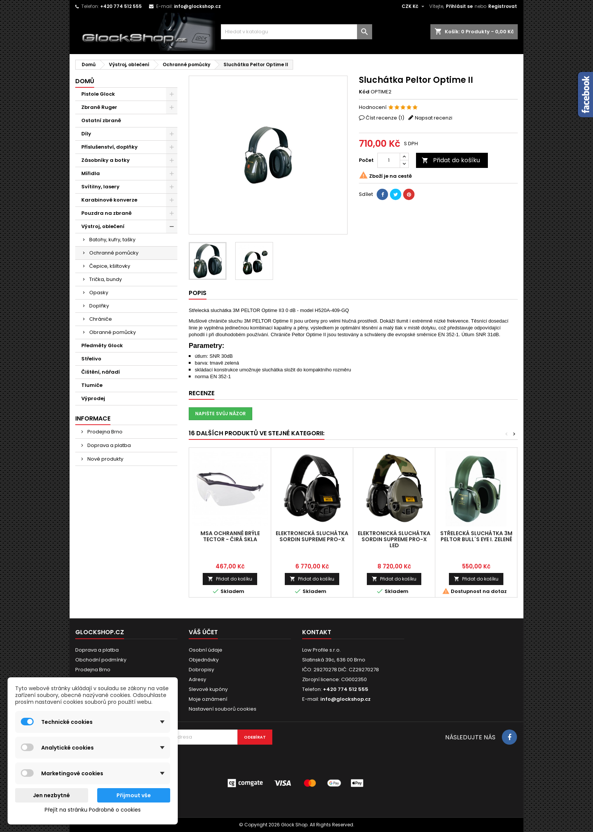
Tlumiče (91, 385)
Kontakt (316, 632)
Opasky (98, 292)
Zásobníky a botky (105, 160)
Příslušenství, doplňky (109, 147)
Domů (84, 81)
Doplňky (99, 305)
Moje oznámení (208, 699)
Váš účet (203, 632)
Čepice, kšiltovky (109, 266)
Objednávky (204, 659)
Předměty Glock (102, 345)
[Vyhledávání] (296, 31)
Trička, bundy (105, 279)
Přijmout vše (133, 795)
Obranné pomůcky (112, 332)
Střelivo (91, 358)
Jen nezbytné (51, 795)
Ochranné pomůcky (113, 252)
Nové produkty (104, 459)
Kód (364, 91)
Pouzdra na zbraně (106, 213)
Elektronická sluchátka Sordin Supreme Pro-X (312, 536)
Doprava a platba (108, 445)
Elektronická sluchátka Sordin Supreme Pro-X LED (394, 539)
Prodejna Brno (104, 431)
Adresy (197, 679)
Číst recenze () (385, 117)
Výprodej (93, 398)
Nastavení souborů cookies (222, 708)
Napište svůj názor (220, 413)
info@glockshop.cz (197, 6)
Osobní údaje (205, 649)
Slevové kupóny (208, 689)
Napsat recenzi (433, 117)
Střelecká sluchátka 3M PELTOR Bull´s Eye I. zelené (476, 536)
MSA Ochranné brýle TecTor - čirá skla (230, 536)
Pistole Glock (98, 94)
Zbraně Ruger (99, 107)
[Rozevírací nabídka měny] (414, 6)
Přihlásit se (459, 6)
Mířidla (90, 173)
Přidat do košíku (451, 160)
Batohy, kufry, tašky (112, 239)
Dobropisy (201, 669)
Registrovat (502, 6)
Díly (86, 133)
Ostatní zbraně (101, 120)
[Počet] (388, 160)
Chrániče (100, 319)
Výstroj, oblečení (102, 226)
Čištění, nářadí (100, 372)
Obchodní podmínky (100, 659)
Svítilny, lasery (100, 186)
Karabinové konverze (109, 199)
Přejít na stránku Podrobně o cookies (93, 809)
